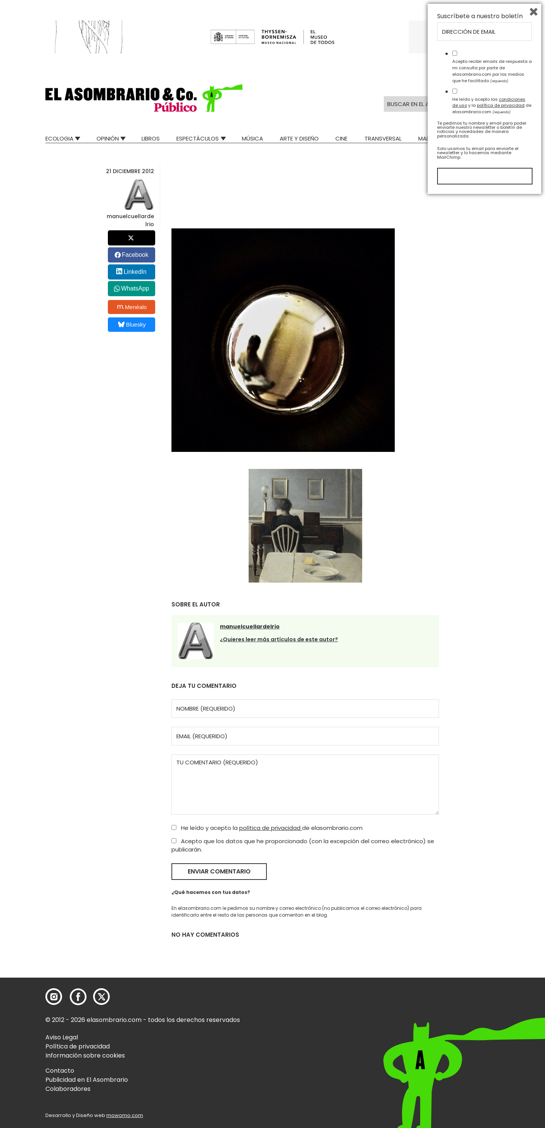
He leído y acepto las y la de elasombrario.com (491, 1035)
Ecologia (59, 138)
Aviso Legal (61, 1037)
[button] (144, 98)
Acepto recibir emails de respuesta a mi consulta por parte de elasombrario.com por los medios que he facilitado (492, 1001)
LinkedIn (135, 272)
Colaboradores (67, 1088)
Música (252, 138)
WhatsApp (135, 288)
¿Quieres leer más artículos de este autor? (279, 639)
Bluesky (132, 324)
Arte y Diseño (299, 138)
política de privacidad (270, 828)
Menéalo (132, 307)
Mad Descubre (438, 138)
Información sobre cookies (85, 1055)
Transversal (383, 138)
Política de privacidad (77, 1046)
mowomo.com (124, 1115)
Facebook (135, 255)
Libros (151, 138)
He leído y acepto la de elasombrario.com (267, 828)
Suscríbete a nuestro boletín (480, 947)
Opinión (108, 138)
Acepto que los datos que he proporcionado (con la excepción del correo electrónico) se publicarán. (302, 845)
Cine (341, 138)
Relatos (488, 138)
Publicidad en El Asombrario (86, 1079)
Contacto (59, 1070)
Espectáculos (197, 138)
